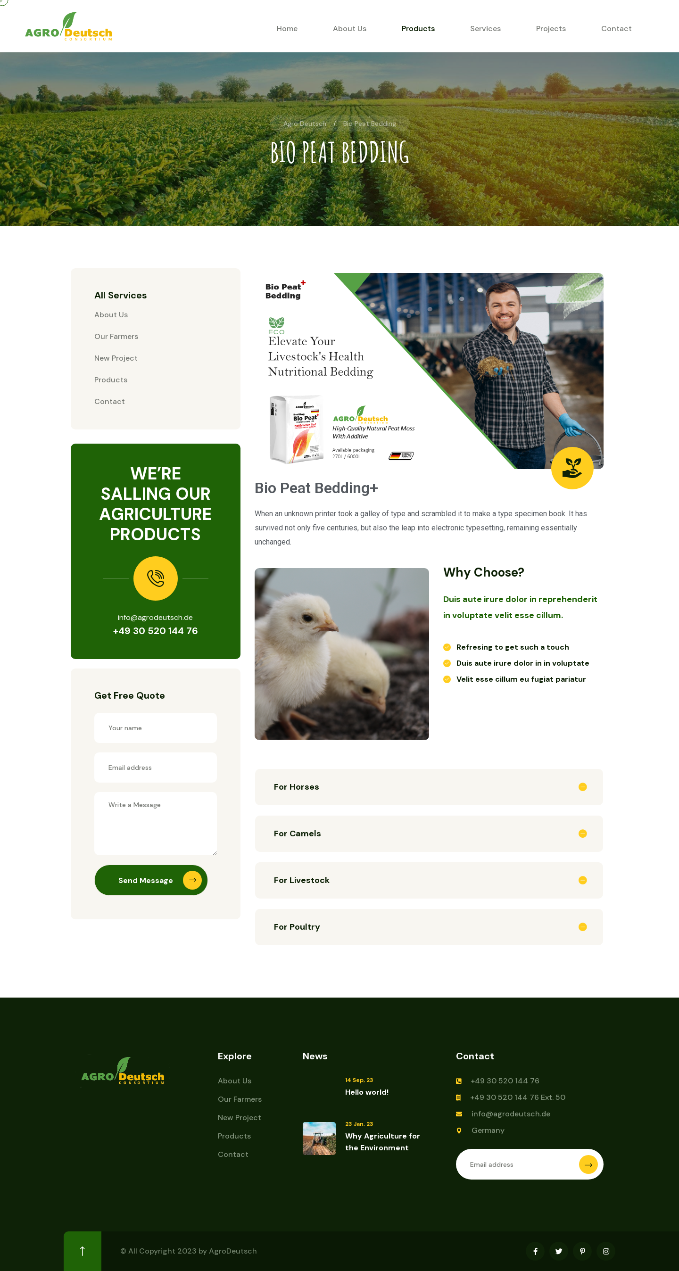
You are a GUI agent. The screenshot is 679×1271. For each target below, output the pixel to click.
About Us (349, 28)
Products (418, 28)
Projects (551, 28)
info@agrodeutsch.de (511, 1114)
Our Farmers (116, 336)
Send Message (160, 880)
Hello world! (367, 1092)
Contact (616, 28)
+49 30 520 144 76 (155, 631)
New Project (116, 358)
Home (287, 28)
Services (485, 28)
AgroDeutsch (233, 1251)
